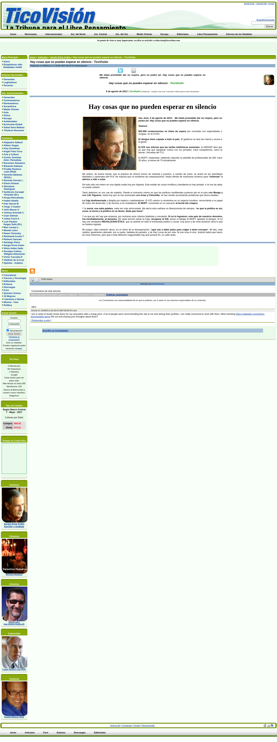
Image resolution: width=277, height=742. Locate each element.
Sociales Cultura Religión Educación (13, 252)
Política (8, 305)
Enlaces (8, 284)
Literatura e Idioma (14, 299)
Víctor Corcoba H (13, 257)
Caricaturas (10, 275)
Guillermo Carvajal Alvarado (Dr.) (13, 193)
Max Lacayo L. (11, 227)
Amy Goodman (12, 148)
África (7, 115)
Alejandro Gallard (13, 142)
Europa (8, 118)
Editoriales (9, 281)
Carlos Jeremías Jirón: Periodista (11, 158)
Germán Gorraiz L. (14, 180)
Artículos (43, 57)
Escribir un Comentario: (56, 330)
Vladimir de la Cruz (14, 260)
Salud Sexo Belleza (14, 127)
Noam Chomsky (12, 233)
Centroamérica (12, 100)
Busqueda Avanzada (266, 20)
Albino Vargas (11, 145)
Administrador (158, 284)
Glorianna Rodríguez (8, 187)
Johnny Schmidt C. (14, 212)
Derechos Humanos (14, 163)
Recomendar (148, 725)
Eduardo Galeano (13, 166)
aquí (20, 348)
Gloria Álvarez (11, 183)
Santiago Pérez (12, 242)
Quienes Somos (12, 293)
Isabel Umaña (11, 200)
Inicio (7, 61)
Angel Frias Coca (13, 151)
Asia (6, 112)
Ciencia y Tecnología (15, 278)
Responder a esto (41, 320)
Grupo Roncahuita (14, 197)
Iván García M (11, 203)
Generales (9, 79)
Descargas (9, 287)
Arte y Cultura (11, 154)
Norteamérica (11, 103)
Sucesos (8, 85)
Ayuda (271, 4)
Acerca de (249, 4)
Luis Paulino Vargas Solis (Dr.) (12, 223)
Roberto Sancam (13, 239)
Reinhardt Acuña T (14, 236)
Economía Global (13, 124)
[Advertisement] (66, 48)
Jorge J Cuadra (12, 206)
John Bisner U (11, 209)
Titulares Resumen (14, 130)
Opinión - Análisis (13, 263)
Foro (6, 290)
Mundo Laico (11, 230)
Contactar (261, 4)
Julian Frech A (11, 218)
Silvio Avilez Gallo (13, 248)
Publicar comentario (117, 294)
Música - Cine (11, 302)
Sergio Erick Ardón (14, 245)
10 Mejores (10, 296)
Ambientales (10, 121)
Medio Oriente (11, 109)
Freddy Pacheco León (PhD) (11, 170)
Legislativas (10, 82)
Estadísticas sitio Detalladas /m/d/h (12, 65)
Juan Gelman (11, 215)
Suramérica (10, 106)
